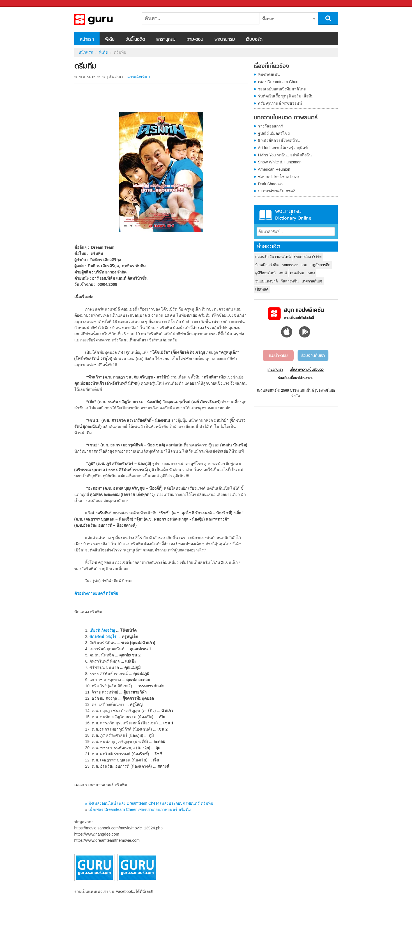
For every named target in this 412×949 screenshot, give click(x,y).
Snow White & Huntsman (280, 162)
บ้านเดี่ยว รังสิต (267, 265)
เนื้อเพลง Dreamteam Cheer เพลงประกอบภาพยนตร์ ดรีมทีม (139, 809)
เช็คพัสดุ (261, 289)
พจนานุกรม (225, 39)
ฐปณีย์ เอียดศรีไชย (274, 133)
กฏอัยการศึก (320, 265)
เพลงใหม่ (297, 273)
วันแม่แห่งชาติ (266, 281)
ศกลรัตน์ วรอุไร (102, 636)
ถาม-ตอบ (195, 39)
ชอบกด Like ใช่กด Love (278, 176)
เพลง (311, 273)
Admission (290, 265)
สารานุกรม (165, 39)
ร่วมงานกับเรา (313, 355)
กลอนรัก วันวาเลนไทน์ (273, 257)
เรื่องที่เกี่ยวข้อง (271, 66)
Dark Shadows (271, 184)
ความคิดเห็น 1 (138, 77)
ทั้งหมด (268, 19)
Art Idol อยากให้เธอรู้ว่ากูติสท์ (283, 147)
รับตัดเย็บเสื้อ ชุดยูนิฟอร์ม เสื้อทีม (286, 96)
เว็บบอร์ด (254, 39)
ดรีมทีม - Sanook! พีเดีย (103, 19)
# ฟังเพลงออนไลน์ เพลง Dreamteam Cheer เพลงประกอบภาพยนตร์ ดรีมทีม (149, 803)
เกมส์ (283, 273)
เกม (304, 265)
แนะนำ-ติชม (278, 355)
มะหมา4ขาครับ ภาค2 (276, 191)
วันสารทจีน (290, 281)
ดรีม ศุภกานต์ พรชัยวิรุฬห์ (280, 103)
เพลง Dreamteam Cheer (279, 81)
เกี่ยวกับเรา (275, 370)
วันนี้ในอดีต (135, 39)
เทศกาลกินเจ (312, 281)
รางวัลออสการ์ (270, 126)
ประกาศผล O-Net (308, 257)
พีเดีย (109, 39)
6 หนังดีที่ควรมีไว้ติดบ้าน (279, 140)
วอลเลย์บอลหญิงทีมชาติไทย (282, 89)
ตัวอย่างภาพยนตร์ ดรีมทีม (96, 593)
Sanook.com (17, 3)
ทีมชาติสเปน (269, 74)
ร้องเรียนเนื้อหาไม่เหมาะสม (295, 378)
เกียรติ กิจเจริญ (102, 630)
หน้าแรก (87, 39)
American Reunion (274, 169)
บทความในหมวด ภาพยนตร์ (285, 118)
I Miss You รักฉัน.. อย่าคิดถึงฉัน (285, 155)
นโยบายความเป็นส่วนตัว (307, 370)
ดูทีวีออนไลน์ (265, 273)
